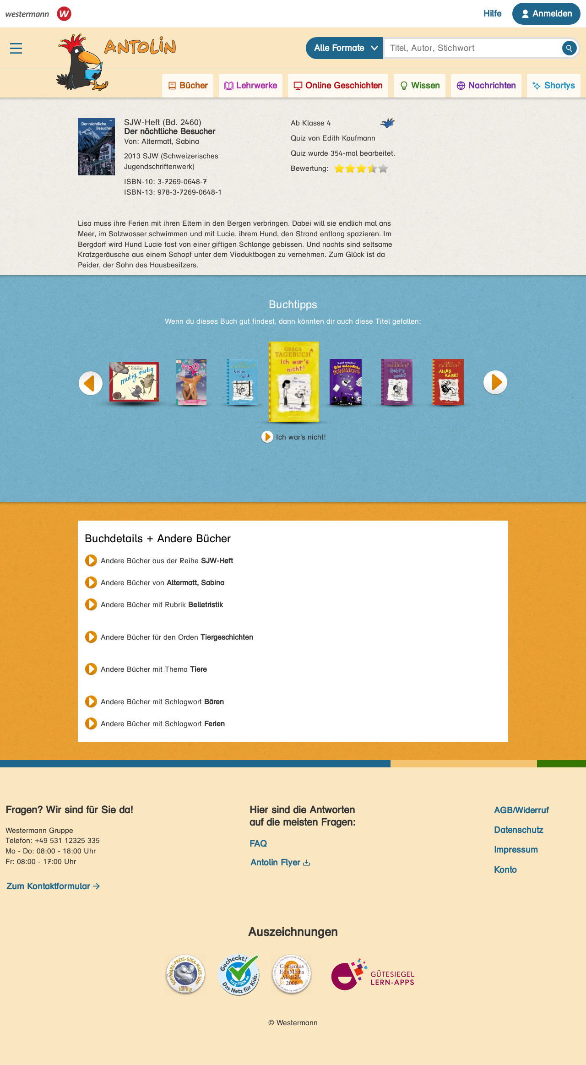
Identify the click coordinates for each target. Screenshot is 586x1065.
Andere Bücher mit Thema (154, 669)
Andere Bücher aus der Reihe (167, 560)
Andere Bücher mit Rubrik (162, 604)
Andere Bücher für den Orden (177, 637)
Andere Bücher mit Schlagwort (162, 701)
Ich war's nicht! (301, 437)
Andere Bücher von (162, 582)
